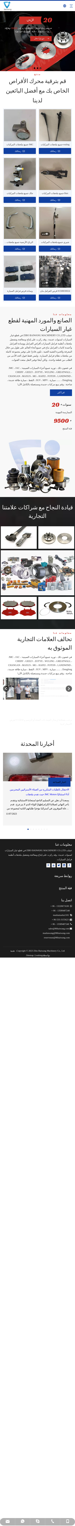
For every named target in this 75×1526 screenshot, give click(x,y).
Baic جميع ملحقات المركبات (55, 193)
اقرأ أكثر (61, 393)
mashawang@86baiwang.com (56, 933)
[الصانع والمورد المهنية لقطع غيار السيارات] (37, 467)
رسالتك (20, 151)
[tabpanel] (37, 789)
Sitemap (30, 955)
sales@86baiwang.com (58, 928)
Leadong (38, 955)
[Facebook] (69, 865)
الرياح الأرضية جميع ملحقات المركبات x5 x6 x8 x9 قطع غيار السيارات (20, 242)
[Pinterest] (48, 865)
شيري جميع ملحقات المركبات (55, 242)
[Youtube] (54, 865)
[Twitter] (59, 865)
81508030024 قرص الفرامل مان (55, 291)
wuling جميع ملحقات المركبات (55, 144)
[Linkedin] (64, 865)
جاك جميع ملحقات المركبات (20, 193)
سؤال (12, 734)
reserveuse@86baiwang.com (57, 937)
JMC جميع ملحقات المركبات (19, 144)
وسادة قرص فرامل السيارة (20, 291)
